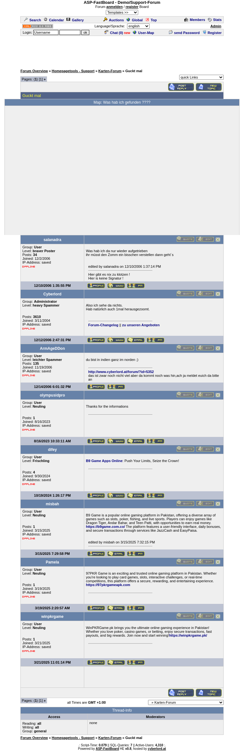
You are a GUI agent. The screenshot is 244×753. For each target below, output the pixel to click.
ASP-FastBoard (107, 748)
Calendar (54, 20)
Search (32, 20)
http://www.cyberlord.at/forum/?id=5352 (121, 372)
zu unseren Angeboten (140, 325)
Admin (215, 26)
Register (212, 33)
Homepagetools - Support (73, 71)
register (131, 7)
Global (134, 20)
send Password (184, 33)
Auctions (113, 20)
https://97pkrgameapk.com (108, 585)
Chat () (114, 33)
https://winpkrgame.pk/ (188, 635)
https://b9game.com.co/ (105, 526)
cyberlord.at (157, 748)
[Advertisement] (122, 51)
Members (194, 20)
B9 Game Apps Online (104, 461)
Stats (215, 20)
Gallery (75, 20)
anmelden (114, 7)
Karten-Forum (110, 71)
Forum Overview (34, 71)
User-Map (143, 33)
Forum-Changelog (103, 325)
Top (151, 20)
